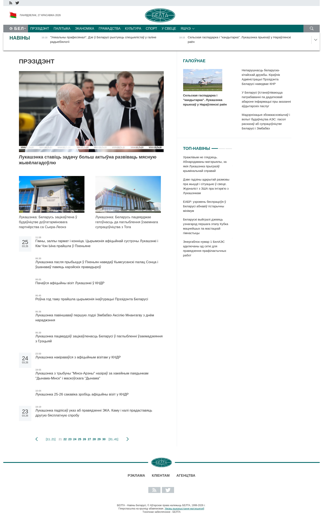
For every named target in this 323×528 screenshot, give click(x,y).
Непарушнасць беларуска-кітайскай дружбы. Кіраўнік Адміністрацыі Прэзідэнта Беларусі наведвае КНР (261, 77)
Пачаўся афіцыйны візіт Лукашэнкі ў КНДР (69, 283)
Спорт (151, 28)
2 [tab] (222, 147)
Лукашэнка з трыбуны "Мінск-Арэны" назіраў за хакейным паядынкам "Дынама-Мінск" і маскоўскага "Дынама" (92, 375)
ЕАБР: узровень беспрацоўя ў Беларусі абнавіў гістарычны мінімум (204, 206)
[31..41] (113, 439)
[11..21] (51, 439)
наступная (127, 439)
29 (99, 439)
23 (70, 439)
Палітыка (62, 28)
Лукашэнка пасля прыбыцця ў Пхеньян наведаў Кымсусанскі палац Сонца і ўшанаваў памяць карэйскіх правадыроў (96, 264)
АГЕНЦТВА (185, 476)
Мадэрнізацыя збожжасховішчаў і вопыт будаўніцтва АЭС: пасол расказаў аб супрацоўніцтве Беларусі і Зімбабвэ (266, 121)
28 (94, 439)
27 (89, 439)
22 (65, 439)
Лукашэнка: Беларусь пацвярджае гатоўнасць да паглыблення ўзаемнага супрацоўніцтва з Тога (126, 222)
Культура (133, 28)
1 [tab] (215, 147)
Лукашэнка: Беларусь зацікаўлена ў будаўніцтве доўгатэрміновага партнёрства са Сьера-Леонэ (48, 222)
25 (79, 439)
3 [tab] (229, 147)
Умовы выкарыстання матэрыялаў (184, 508)
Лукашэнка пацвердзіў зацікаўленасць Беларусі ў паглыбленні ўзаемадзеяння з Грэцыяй (99, 338)
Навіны (19, 38)
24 (74, 439)
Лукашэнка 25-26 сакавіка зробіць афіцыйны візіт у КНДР (82, 394)
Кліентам (161, 476)
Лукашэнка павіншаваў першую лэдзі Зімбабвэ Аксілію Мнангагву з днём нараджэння (94, 317)
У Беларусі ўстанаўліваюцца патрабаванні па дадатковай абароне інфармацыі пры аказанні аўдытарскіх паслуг (266, 99)
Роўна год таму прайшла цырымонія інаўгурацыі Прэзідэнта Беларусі (92, 299)
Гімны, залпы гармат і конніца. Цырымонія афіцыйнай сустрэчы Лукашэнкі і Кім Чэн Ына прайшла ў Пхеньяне (96, 243)
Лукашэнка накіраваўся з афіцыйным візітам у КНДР (78, 357)
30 (104, 439)
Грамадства (110, 28)
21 (60, 439)
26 (84, 439)
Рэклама (136, 476)
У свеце (169, 28)
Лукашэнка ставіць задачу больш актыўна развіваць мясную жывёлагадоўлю (88, 159)
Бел (19, 28)
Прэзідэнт (39, 28)
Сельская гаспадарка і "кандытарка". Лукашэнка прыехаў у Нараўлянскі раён (205, 100)
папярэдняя (36, 439)
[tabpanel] (207, 208)
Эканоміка (84, 28)
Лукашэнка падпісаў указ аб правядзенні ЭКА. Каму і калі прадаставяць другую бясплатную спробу (93, 412)
